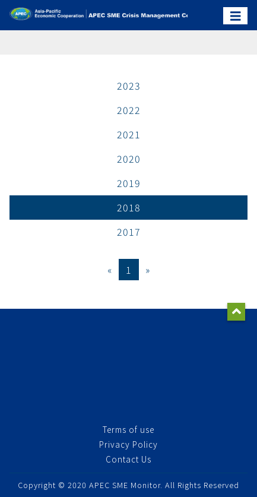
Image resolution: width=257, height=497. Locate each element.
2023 (129, 85)
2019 (129, 183)
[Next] (147, 269)
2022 (129, 110)
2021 (129, 134)
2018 (129, 207)
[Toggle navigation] (235, 15)
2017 (129, 231)
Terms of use (128, 429)
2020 (129, 158)
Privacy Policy (128, 444)
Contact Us (128, 459)
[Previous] (109, 269)
